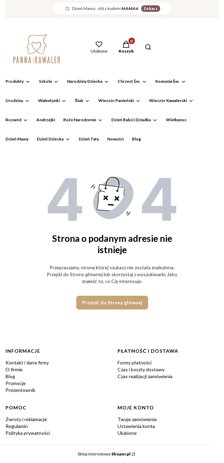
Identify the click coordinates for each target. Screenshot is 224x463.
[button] (126, 48)
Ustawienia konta (136, 426)
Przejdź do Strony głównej (112, 302)
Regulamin (16, 426)
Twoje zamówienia (137, 419)
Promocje (15, 383)
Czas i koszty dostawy (141, 369)
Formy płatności (134, 362)
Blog (10, 376)
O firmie (14, 369)
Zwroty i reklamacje (26, 419)
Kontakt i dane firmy (27, 362)
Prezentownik (20, 390)
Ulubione (127, 433)
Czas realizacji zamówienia (144, 376)
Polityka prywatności (27, 433)
